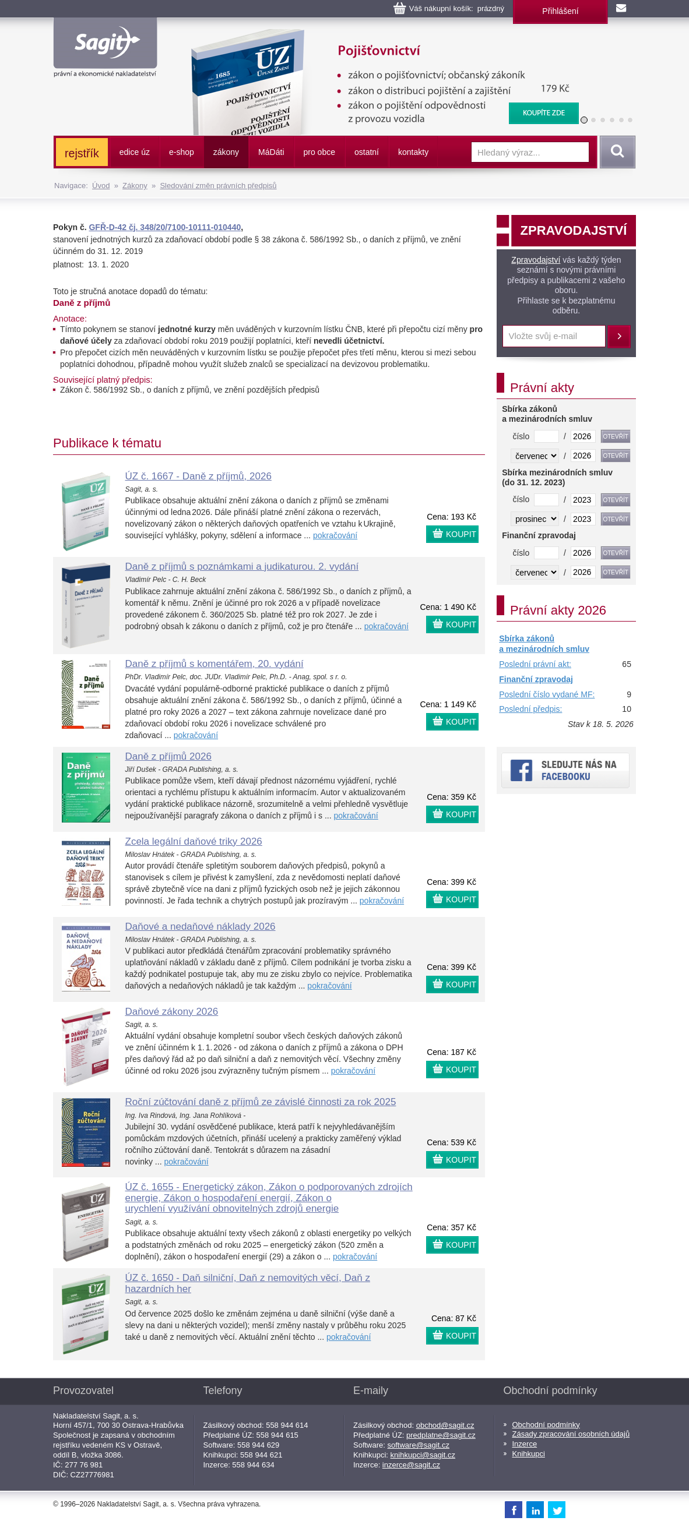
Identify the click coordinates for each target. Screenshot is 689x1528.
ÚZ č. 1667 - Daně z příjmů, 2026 (198, 476)
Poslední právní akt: (535, 664)
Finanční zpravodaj (536, 679)
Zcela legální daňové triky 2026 (193, 841)
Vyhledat (615, 152)
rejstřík (82, 153)
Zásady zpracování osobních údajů (571, 1434)
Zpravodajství (535, 259)
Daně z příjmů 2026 (168, 756)
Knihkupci (528, 1453)
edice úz (134, 152)
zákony (226, 152)
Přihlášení (560, 11)
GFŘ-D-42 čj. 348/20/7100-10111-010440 (165, 227)
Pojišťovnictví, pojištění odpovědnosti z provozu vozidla (377, 35)
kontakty (413, 152)
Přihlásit (619, 336)
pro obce (319, 152)
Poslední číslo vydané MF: (547, 694)
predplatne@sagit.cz (441, 1435)
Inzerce (524, 1443)
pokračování (335, 535)
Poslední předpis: (530, 709)
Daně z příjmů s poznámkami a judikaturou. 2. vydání (242, 566)
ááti (271, 152)
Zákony (134, 185)
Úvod (101, 185)
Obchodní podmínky (546, 1424)
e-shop (181, 152)
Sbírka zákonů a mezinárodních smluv (544, 644)
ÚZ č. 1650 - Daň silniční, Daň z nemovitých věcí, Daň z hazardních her (247, 1283)
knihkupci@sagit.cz (423, 1455)
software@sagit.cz (418, 1445)
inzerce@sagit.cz (411, 1464)
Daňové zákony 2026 (172, 1011)
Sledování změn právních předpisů (218, 185)
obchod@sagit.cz (445, 1425)
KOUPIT (461, 534)
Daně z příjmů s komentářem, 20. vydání (214, 663)
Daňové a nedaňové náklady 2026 (200, 926)
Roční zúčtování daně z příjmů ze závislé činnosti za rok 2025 (260, 1101)
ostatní (366, 152)
